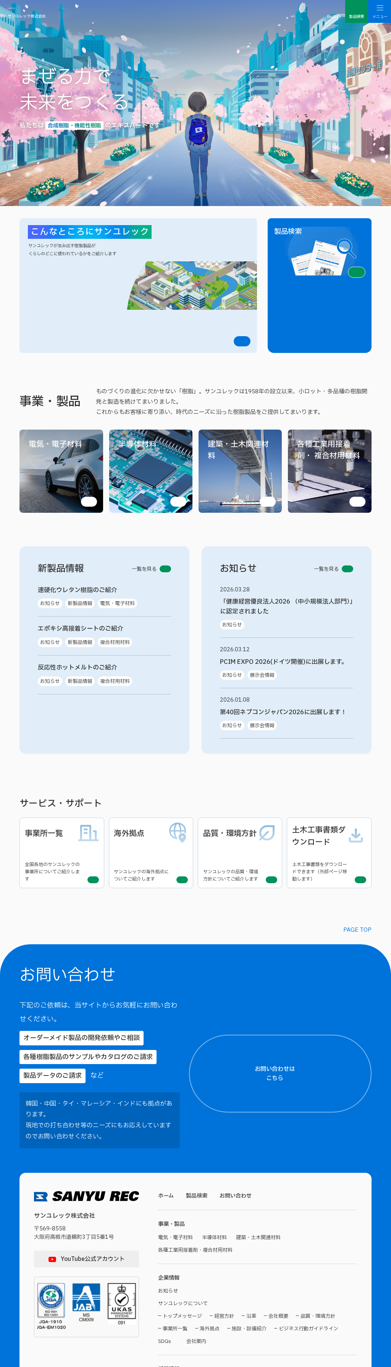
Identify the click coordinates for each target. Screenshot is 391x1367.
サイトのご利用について (183, 1315)
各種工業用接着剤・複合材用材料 (198, 1102)
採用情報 (169, 1223)
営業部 (197, 1263)
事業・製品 (172, 1075)
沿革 (251, 1170)
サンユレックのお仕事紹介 (190, 1250)
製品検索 (198, 1046)
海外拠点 (210, 1182)
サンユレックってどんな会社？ (275, 1237)
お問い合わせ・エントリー (227, 1289)
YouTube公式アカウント (93, 1109)
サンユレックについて (185, 1157)
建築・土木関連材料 (265, 1089)
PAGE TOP (357, 834)
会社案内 (198, 1195)
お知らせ (168, 1144)
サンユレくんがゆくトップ (190, 1237)
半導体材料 (218, 1089)
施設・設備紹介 (249, 1182)
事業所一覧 (175, 1182)
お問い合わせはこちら (332, 951)
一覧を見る (148, 483)
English (334, 16)
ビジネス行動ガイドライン (308, 1182)
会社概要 (278, 1170)
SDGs (165, 1195)
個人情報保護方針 (234, 1315)
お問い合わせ (239, 1046)
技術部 (170, 1263)
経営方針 (224, 1170)
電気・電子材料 (177, 1089)
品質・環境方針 (318, 1170)
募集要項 (168, 1289)
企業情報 (169, 1130)
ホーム (166, 1046)
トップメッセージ (182, 1170)
